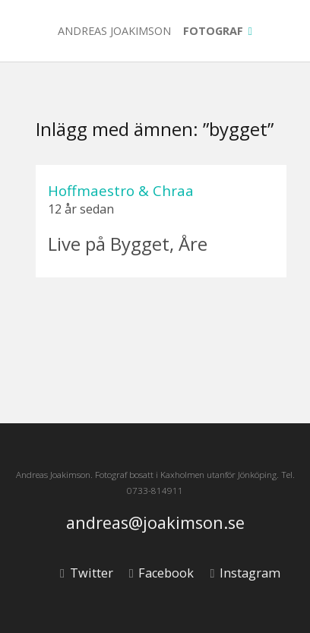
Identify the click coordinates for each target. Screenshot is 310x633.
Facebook (161, 573)
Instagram (245, 573)
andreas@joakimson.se (155, 523)
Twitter (86, 573)
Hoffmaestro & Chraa (121, 190)
